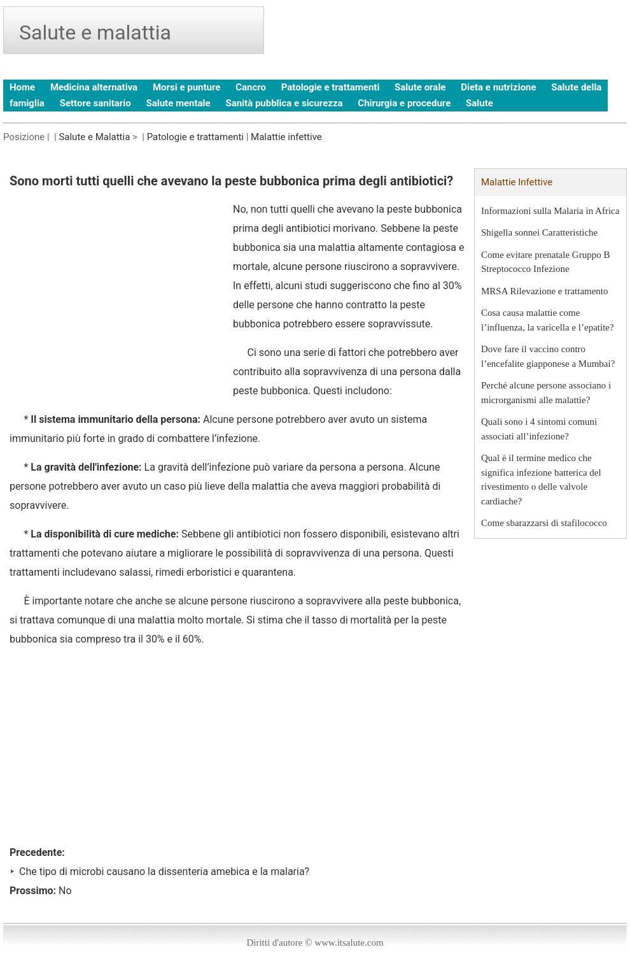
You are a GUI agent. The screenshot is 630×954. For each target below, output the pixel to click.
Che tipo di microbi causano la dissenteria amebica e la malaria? (164, 871)
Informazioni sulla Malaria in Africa (550, 211)
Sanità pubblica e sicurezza (283, 103)
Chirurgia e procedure (404, 103)
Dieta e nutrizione (498, 87)
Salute (479, 103)
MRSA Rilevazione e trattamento (544, 291)
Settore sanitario (95, 103)
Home (22, 87)
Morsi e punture (187, 87)
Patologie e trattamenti (330, 87)
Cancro (250, 87)
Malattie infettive (286, 137)
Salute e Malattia (94, 137)
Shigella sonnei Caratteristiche (539, 232)
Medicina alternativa (93, 87)
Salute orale (420, 87)
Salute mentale (178, 103)
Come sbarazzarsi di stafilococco (544, 523)
